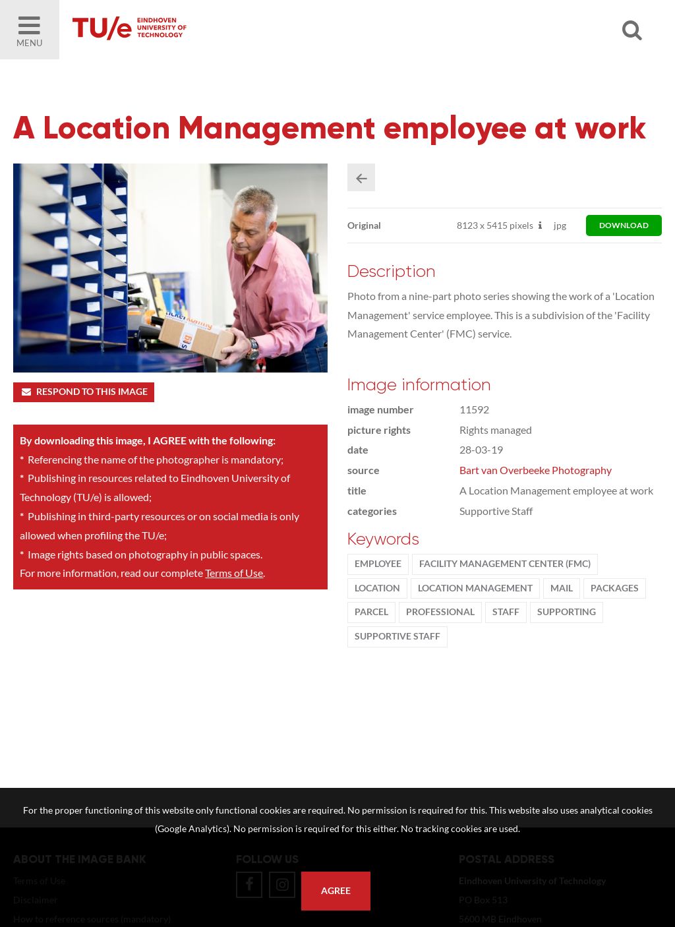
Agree (336, 890)
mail (561, 588)
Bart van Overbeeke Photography (535, 470)
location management (475, 588)
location (377, 588)
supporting (566, 612)
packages (615, 588)
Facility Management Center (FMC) (505, 563)
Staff (505, 612)
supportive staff (397, 636)
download (624, 225)
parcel (371, 612)
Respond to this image (83, 391)
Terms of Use (234, 572)
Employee (378, 563)
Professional (440, 612)
